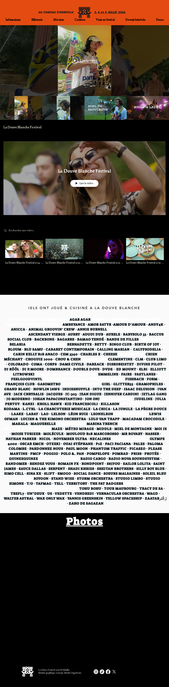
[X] (114, 671)
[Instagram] (96, 671)
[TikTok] (102, 671)
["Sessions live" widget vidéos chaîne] (84, 72)
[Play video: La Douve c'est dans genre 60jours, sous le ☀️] (84, 60)
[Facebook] (108, 671)
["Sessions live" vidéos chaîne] (84, 108)
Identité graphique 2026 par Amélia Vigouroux (59, 673)
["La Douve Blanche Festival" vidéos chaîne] (84, 253)
